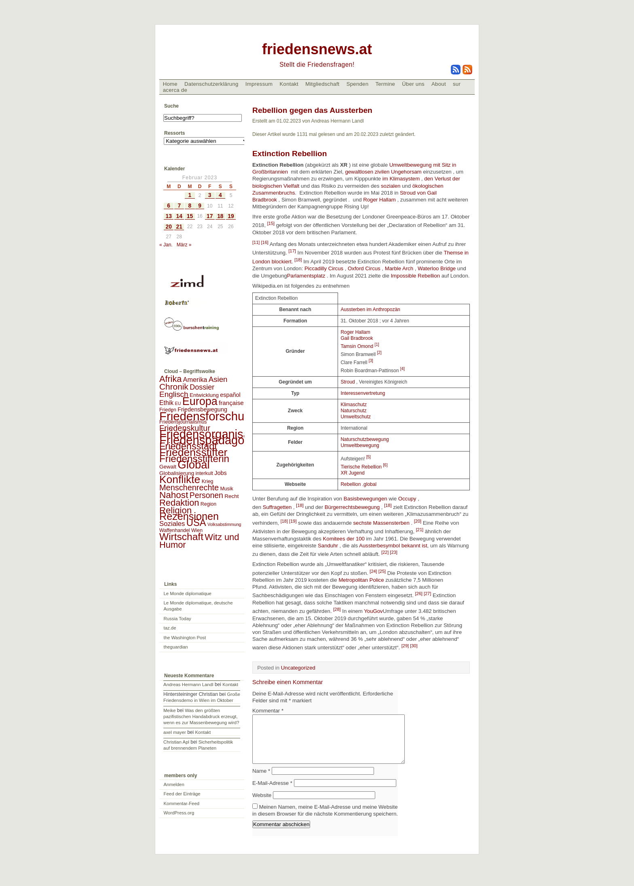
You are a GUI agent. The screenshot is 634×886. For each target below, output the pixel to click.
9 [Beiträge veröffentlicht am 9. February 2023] (199, 206)
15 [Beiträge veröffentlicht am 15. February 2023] (190, 216)
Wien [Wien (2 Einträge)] (197, 530)
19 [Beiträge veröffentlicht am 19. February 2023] (231, 216)
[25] (382, 571)
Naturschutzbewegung (364, 439)
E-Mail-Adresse (272, 793)
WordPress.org (179, 812)
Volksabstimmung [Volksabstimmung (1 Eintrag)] (224, 524)
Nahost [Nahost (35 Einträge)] (173, 495)
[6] (385, 465)
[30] (413, 645)
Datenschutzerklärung (211, 84)
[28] (336, 609)
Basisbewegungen (365, 499)
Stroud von (413, 193)
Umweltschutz (355, 417)
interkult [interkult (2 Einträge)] (204, 473)
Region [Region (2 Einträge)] (208, 504)
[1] (376, 344)
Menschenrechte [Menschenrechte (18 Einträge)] (189, 487)
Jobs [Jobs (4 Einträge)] (220, 473)
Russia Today (177, 618)
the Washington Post (185, 637)
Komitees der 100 (344, 539)
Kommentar (267, 711)
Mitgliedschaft (322, 84)
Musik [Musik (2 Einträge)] (226, 489)
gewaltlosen (359, 172)
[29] (406, 645)
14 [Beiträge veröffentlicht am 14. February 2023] (179, 216)
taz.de (170, 627)
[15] (271, 223)
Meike (169, 710)
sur (457, 84)
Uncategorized (298, 668)
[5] (368, 457)
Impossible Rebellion (415, 276)
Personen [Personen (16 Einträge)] (206, 495)
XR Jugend (352, 473)
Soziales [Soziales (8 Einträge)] (172, 524)
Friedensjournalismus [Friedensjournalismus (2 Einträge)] (183, 422)
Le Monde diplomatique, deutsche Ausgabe (198, 605)
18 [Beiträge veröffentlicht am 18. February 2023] (220, 216)
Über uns (413, 84)
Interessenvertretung (362, 393)
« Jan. (166, 245)
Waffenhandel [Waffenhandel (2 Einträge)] (174, 530)
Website (261, 805)
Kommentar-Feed (182, 803)
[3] (371, 360)
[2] (379, 352)
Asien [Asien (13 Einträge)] (218, 379)
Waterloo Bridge (437, 268)
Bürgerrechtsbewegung (352, 507)
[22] (385, 552)
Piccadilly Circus (323, 268)
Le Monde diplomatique (187, 593)
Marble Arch (399, 268)
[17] (292, 250)
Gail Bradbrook (356, 338)
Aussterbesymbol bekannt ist (393, 546)
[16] (264, 242)
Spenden (358, 84)
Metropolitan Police (361, 580)
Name (261, 781)
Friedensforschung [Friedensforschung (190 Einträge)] (208, 416)
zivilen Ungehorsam (398, 172)
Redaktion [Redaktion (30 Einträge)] (179, 503)
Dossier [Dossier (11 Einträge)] (202, 387)
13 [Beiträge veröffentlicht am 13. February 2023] (168, 216)
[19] (292, 521)
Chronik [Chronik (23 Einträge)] (173, 386)
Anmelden (174, 784)
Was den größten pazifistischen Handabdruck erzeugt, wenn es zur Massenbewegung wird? (201, 716)
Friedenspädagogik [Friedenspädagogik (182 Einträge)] (209, 440)
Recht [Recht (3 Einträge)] (231, 496)
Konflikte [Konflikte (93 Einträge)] (179, 479)
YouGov (373, 611)
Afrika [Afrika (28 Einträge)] (170, 379)
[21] (419, 529)
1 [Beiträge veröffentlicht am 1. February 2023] (190, 195)
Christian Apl (176, 742)
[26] (419, 593)
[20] (417, 521)
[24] (374, 571)
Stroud (347, 382)
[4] (402, 369)
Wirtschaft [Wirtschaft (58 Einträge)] (181, 536)
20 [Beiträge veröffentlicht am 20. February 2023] (168, 227)
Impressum (259, 84)
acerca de (175, 90)
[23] (393, 552)
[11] (256, 242)
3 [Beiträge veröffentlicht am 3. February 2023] (209, 195)
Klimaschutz (353, 404)
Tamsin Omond (357, 346)
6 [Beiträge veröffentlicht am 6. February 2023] (168, 206)
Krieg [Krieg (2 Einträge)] (207, 481)
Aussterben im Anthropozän (370, 309)
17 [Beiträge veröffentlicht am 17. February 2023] (210, 216)
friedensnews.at (317, 49)
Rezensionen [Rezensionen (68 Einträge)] (189, 516)
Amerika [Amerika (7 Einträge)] (195, 379)
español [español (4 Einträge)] (230, 395)
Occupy (407, 499)
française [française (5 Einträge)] (231, 402)
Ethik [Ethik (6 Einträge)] (166, 402)
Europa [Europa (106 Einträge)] (200, 401)
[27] (427, 593)
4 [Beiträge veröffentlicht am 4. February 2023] (220, 195)
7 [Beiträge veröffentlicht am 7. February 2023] (179, 206)
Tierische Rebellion (361, 467)
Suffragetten (277, 507)
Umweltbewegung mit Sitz (420, 165)
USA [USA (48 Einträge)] (196, 522)
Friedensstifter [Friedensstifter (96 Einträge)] (193, 452)
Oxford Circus (364, 268)
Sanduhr (328, 546)
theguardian (176, 646)
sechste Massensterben (381, 523)
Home (170, 84)
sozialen (390, 186)
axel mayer (174, 732)
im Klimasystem (401, 179)
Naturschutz (353, 410)
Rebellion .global (358, 484)
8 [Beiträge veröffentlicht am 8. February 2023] (190, 206)
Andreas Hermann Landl (188, 684)
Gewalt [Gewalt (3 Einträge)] (167, 467)
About (438, 84)
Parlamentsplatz (306, 276)
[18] (298, 259)
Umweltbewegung (359, 445)
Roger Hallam (379, 200)
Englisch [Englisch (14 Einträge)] (173, 394)
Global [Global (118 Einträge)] (193, 464)
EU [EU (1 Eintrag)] (178, 403)
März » (184, 245)
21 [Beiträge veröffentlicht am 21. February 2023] (179, 227)
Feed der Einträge (182, 793)
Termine (385, 84)
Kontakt (288, 84)
